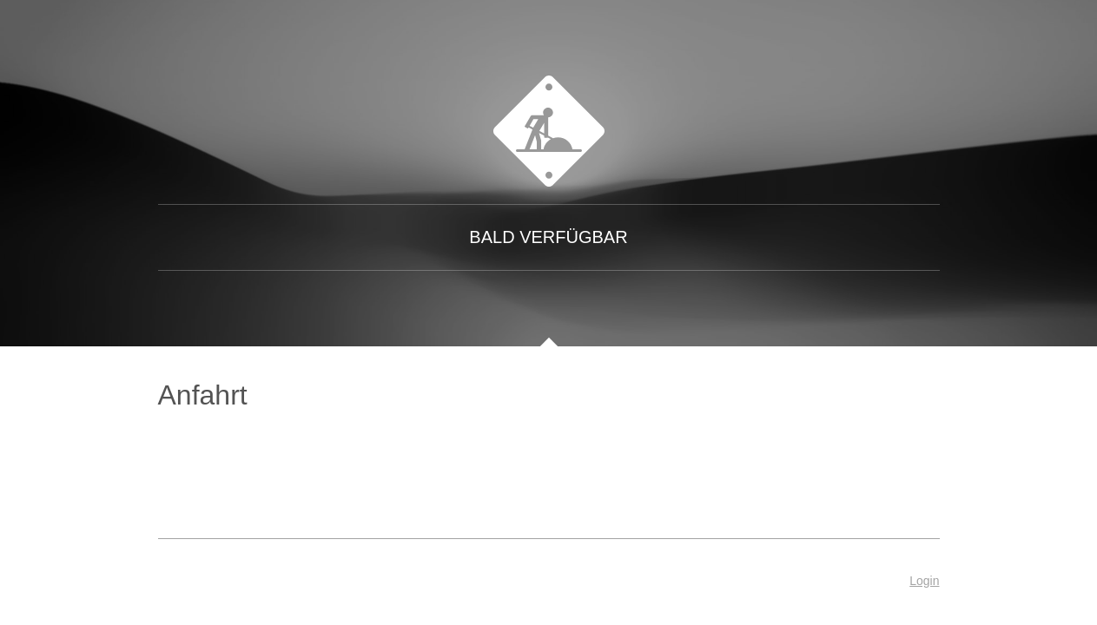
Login (924, 581)
